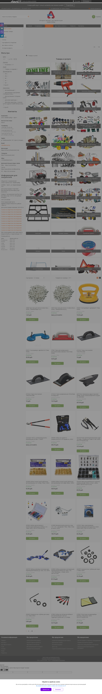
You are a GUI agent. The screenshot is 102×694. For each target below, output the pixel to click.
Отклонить (58, 689)
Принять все (46, 689)
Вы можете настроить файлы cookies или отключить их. (50, 685)
